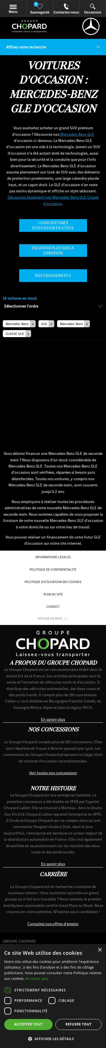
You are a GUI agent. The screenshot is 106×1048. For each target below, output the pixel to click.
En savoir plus (53, 719)
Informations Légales (53, 557)
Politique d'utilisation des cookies (53, 582)
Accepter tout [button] (28, 1024)
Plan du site (53, 594)
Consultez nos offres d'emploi (53, 923)
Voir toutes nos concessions (53, 772)
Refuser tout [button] (79, 1024)
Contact (53, 607)
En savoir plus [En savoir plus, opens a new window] (37, 978)
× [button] (100, 950)
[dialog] (53, 996)
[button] (19, 323)
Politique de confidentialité (53, 569)
